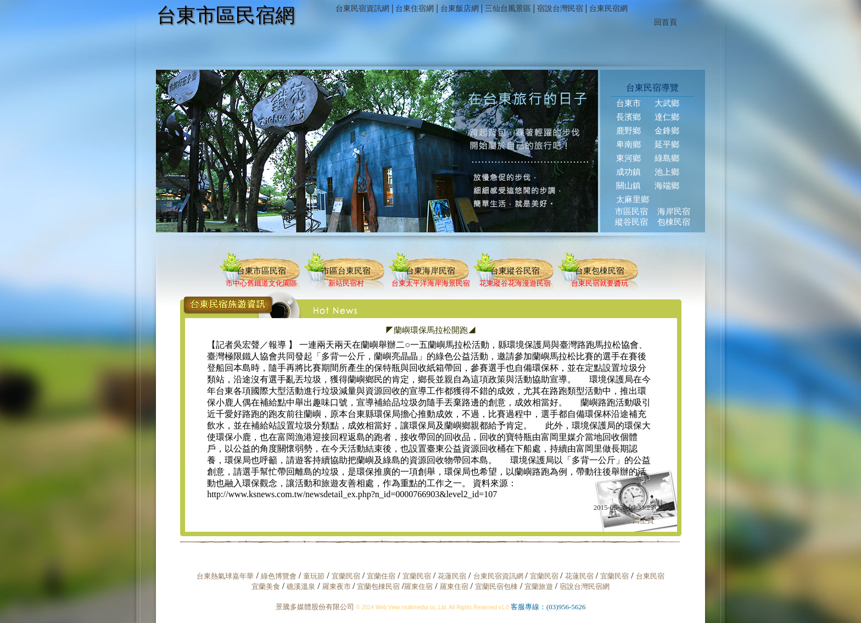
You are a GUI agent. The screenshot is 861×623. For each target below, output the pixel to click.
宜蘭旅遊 (537, 586)
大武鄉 (667, 103)
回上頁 (643, 520)
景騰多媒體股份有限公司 (315, 607)
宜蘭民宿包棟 (496, 586)
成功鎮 (628, 172)
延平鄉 (667, 144)
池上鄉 (667, 172)
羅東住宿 (418, 586)
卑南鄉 (628, 144)
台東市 (628, 103)
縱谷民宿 (631, 222)
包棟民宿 (673, 222)
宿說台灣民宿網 (585, 586)
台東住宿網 (414, 8)
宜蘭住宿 (381, 576)
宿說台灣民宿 (560, 8)
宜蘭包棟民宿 (379, 586)
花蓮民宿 (452, 576)
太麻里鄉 (632, 199)
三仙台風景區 (508, 8)
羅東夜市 (337, 586)
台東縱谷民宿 (515, 270)
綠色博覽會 (279, 576)
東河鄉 (628, 158)
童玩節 (314, 576)
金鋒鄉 (667, 130)
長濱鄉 (628, 117)
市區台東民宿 (346, 270)
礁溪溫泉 (301, 586)
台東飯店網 (459, 8)
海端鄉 (667, 185)
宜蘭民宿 (346, 576)
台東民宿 (650, 576)
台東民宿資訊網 (362, 8)
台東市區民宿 (261, 270)
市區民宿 (631, 211)
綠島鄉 (667, 158)
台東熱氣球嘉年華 (225, 576)
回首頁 (665, 22)
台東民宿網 (608, 8)
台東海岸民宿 (430, 270)
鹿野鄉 (628, 130)
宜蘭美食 (265, 586)
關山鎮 (628, 185)
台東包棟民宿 (599, 270)
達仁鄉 (667, 117)
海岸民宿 (673, 211)
